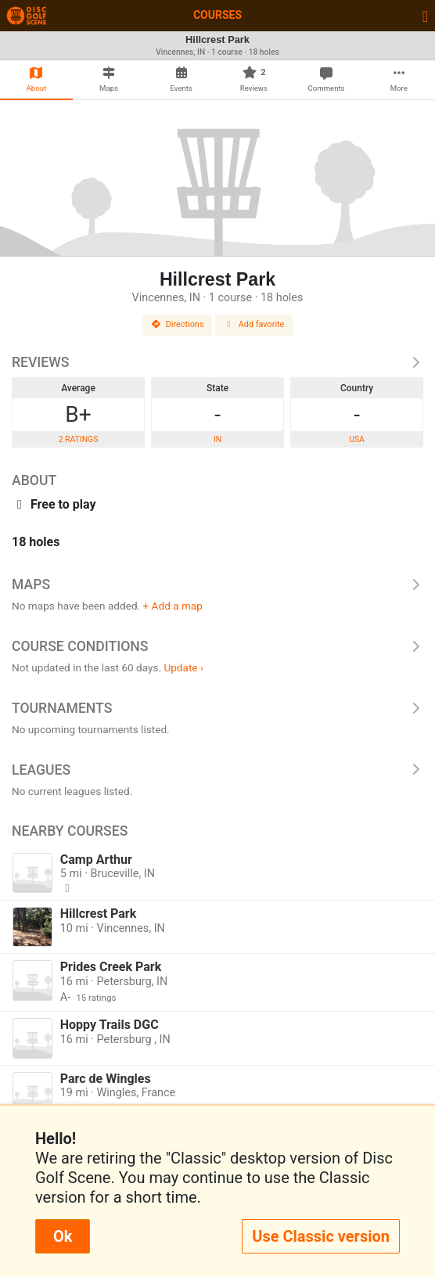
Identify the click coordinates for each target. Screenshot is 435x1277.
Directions (177, 324)
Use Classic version (321, 1236)
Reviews (217, 362)
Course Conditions (217, 646)
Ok (62, 1236)
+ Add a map (173, 605)
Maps (217, 584)
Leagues (217, 770)
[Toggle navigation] (425, 15)
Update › (183, 667)
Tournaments (217, 708)
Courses (217, 15)
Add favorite (254, 324)
